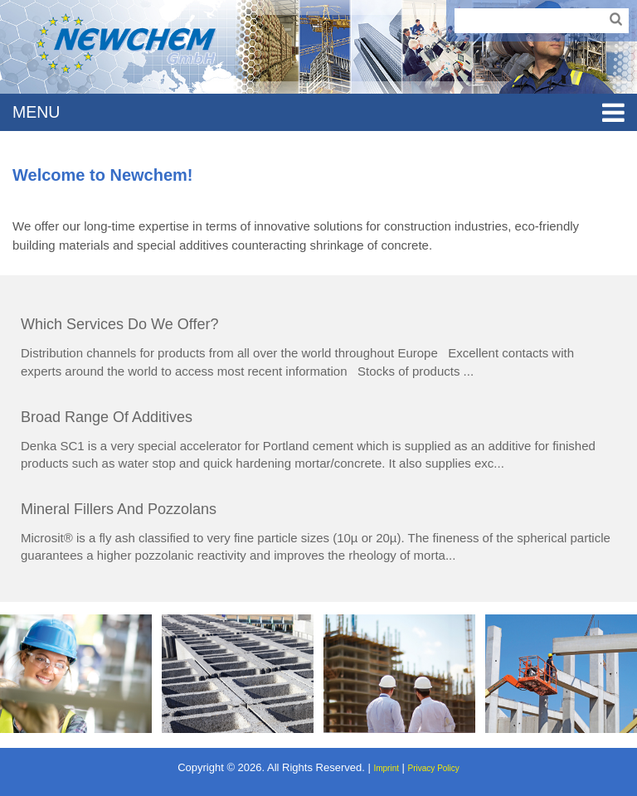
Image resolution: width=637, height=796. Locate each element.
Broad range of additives (106, 417)
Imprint (386, 768)
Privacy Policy (434, 768)
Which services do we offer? (119, 324)
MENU (318, 112)
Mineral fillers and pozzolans (118, 509)
